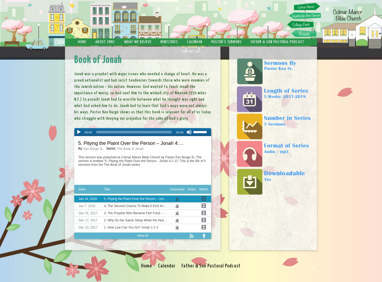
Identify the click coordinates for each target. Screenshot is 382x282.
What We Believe (137, 42)
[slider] (134, 132)
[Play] (78, 132)
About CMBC (105, 42)
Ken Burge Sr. (94, 149)
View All (142, 236)
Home (82, 42)
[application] (142, 132)
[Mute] (189, 132)
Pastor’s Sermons (226, 42)
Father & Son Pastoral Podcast (277, 42)
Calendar (194, 42)
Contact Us (191, 51)
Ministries (169, 42)
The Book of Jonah (130, 149)
